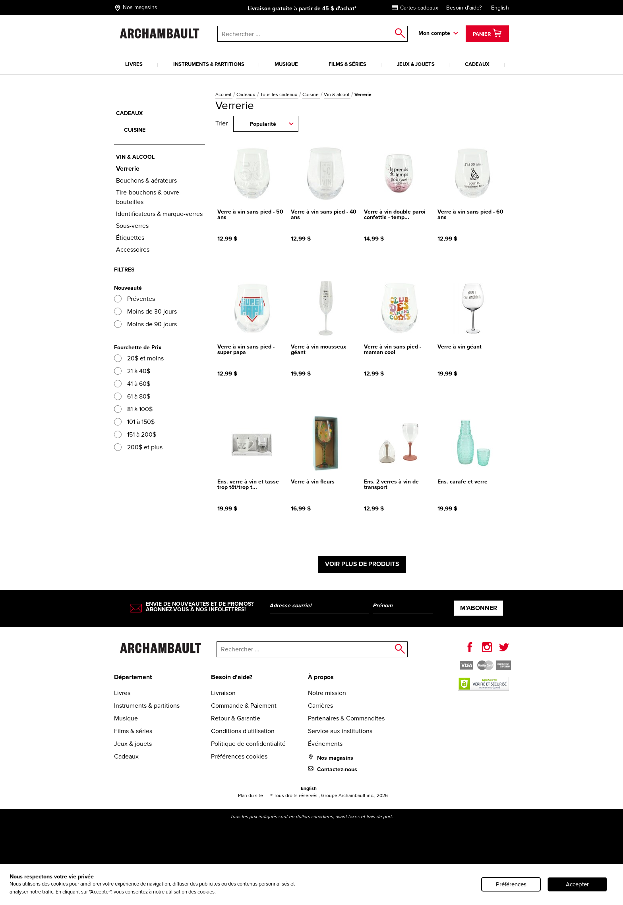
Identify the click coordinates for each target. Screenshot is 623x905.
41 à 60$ (132, 383)
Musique (286, 64)
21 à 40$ (132, 370)
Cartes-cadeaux (415, 8)
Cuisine (311, 94)
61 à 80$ (132, 396)
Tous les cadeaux (279, 94)
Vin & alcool (337, 94)
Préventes (134, 298)
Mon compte (434, 33)
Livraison (223, 692)
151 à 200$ (135, 434)
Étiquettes (130, 237)
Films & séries (347, 64)
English (500, 8)
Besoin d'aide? (464, 8)
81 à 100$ (133, 409)
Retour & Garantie (235, 718)
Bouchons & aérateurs (146, 180)
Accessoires (132, 249)
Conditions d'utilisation (243, 731)
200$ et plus (138, 447)
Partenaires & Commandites (346, 718)
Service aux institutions (340, 731)
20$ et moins (139, 358)
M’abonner (478, 607)
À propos (321, 677)
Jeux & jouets (416, 64)
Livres (134, 64)
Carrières (320, 705)
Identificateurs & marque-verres (159, 213)
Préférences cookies (239, 756)
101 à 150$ (134, 421)
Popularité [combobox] (263, 124)
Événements (325, 743)
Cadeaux (477, 64)
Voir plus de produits (362, 563)
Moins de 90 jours (145, 324)
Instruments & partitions (208, 64)
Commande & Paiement (244, 705)
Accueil (223, 94)
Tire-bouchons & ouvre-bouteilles (148, 197)
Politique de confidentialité (248, 743)
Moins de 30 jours (145, 311)
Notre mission (327, 692)
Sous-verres (132, 225)
